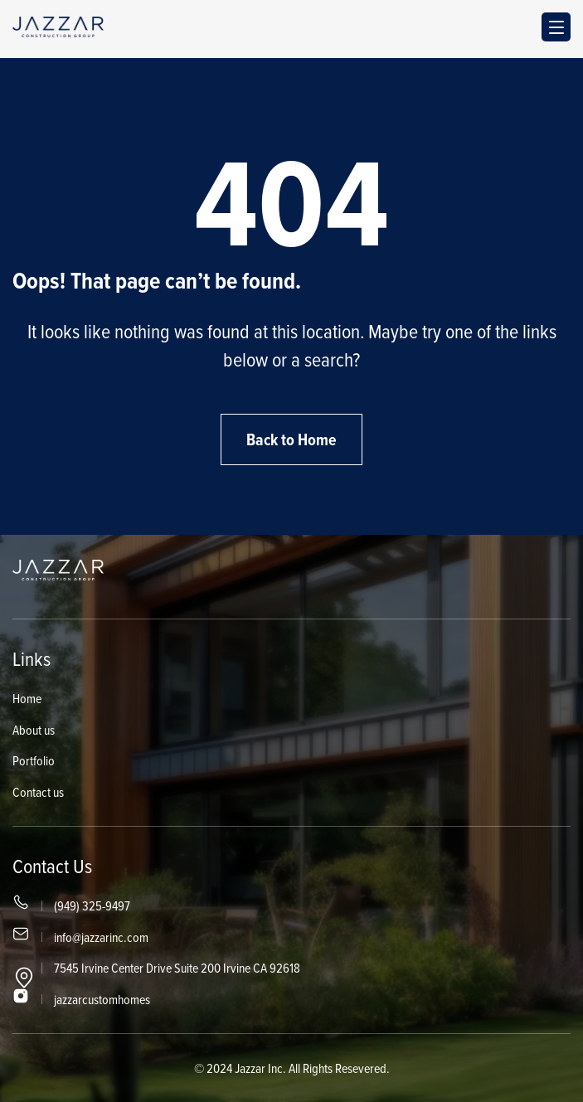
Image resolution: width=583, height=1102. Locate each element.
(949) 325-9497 (92, 905)
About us (33, 730)
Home (26, 698)
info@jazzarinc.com (101, 937)
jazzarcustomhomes (102, 999)
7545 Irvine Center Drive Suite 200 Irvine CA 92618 (177, 968)
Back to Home (291, 439)
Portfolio (33, 760)
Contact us (38, 792)
